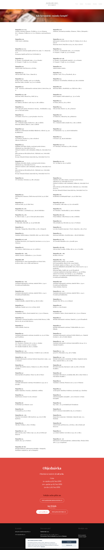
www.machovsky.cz (20, 534)
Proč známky (88, 4)
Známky (81, 4)
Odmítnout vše (69, 545)
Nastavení (43, 546)
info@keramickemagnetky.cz (52, 500)
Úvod (76, 4)
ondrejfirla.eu (59, 548)
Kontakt (100, 4)
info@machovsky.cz (59, 512)
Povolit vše (69, 541)
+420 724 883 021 (43, 512)
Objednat (95, 4)
